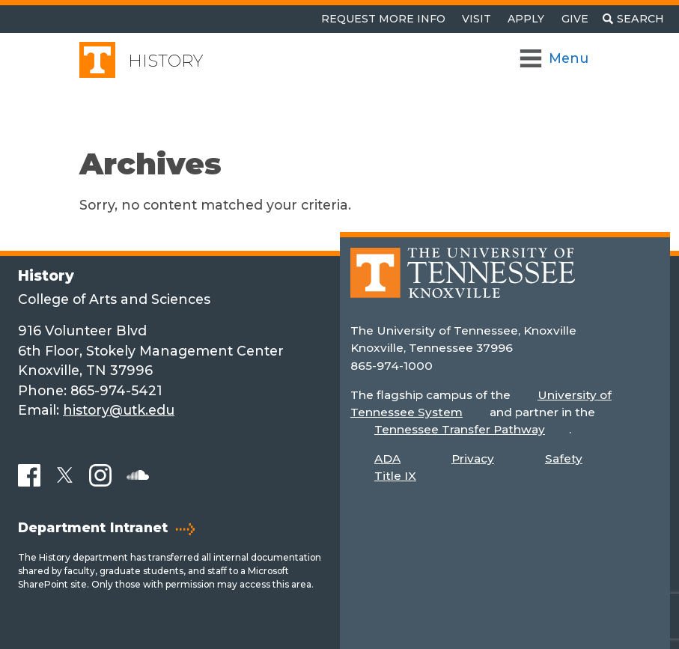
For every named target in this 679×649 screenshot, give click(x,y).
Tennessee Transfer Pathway (459, 429)
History (165, 61)
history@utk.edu (118, 410)
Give (574, 18)
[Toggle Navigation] (555, 58)
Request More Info (383, 18)
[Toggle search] (633, 19)
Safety (563, 458)
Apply (526, 18)
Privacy (472, 458)
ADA (387, 458)
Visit (476, 18)
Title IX (395, 476)
